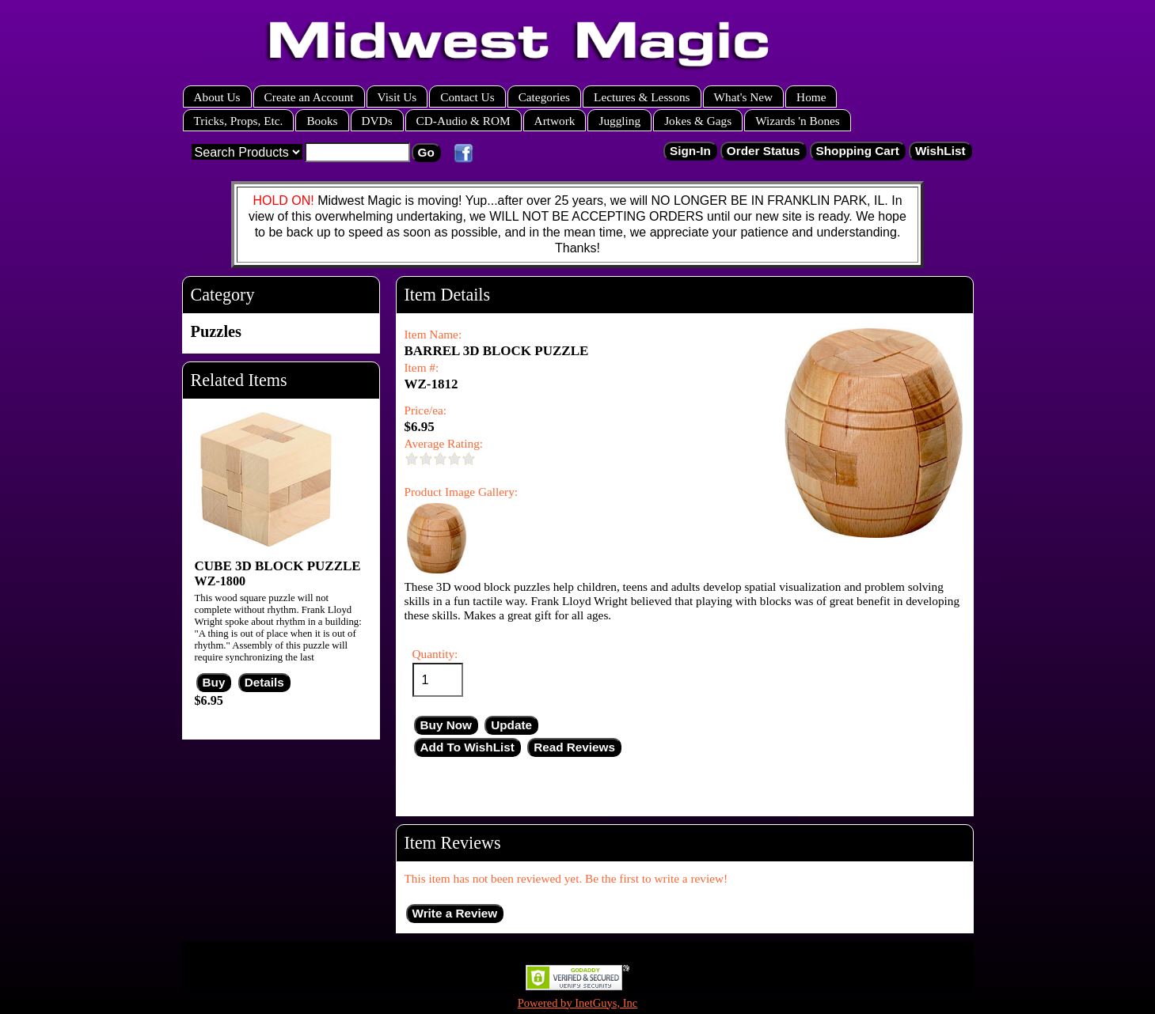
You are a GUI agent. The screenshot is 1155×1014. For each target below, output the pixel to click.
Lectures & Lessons (642, 97)
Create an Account (309, 97)
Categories (544, 97)
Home (811, 97)
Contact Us (467, 97)
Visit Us (397, 97)
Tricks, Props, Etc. (238, 120)
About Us (217, 97)
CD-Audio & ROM (463, 120)
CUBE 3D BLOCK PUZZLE (278, 565)
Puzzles (216, 331)
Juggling (619, 120)
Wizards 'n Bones (797, 120)
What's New (743, 97)
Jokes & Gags (697, 120)
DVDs (377, 120)
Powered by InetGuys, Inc (578, 1003)
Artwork (555, 120)
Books (321, 120)
